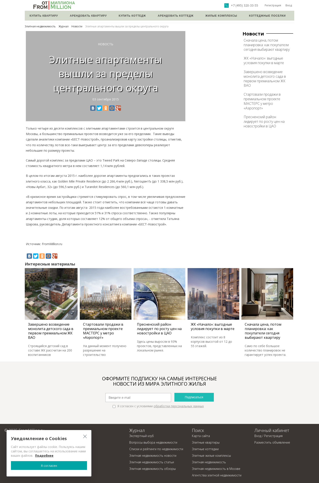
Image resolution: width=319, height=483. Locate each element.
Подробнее (44, 455)
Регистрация (273, 5)
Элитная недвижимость (40, 26)
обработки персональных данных (179, 406)
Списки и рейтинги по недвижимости (156, 449)
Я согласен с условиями (158, 406)
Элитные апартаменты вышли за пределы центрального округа (126, 26)
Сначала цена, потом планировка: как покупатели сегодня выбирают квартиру (267, 45)
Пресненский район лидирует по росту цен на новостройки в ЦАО (264, 121)
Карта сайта (201, 436)
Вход (288, 5)
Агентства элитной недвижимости (216, 475)
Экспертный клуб (141, 436)
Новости (76, 26)
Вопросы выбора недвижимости (153, 442)
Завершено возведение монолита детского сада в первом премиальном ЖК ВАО (265, 78)
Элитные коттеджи (205, 449)
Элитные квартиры (206, 442)
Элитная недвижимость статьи (151, 462)
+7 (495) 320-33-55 (244, 5)
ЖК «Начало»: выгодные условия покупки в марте (264, 60)
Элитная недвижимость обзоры (152, 469)
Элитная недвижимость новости (152, 455)
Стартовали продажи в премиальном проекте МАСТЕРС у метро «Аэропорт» (262, 101)
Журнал (63, 26)
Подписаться (194, 397)
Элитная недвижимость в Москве (216, 469)
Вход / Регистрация (268, 436)
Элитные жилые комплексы (211, 455)
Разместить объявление (272, 442)
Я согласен (43, 465)
